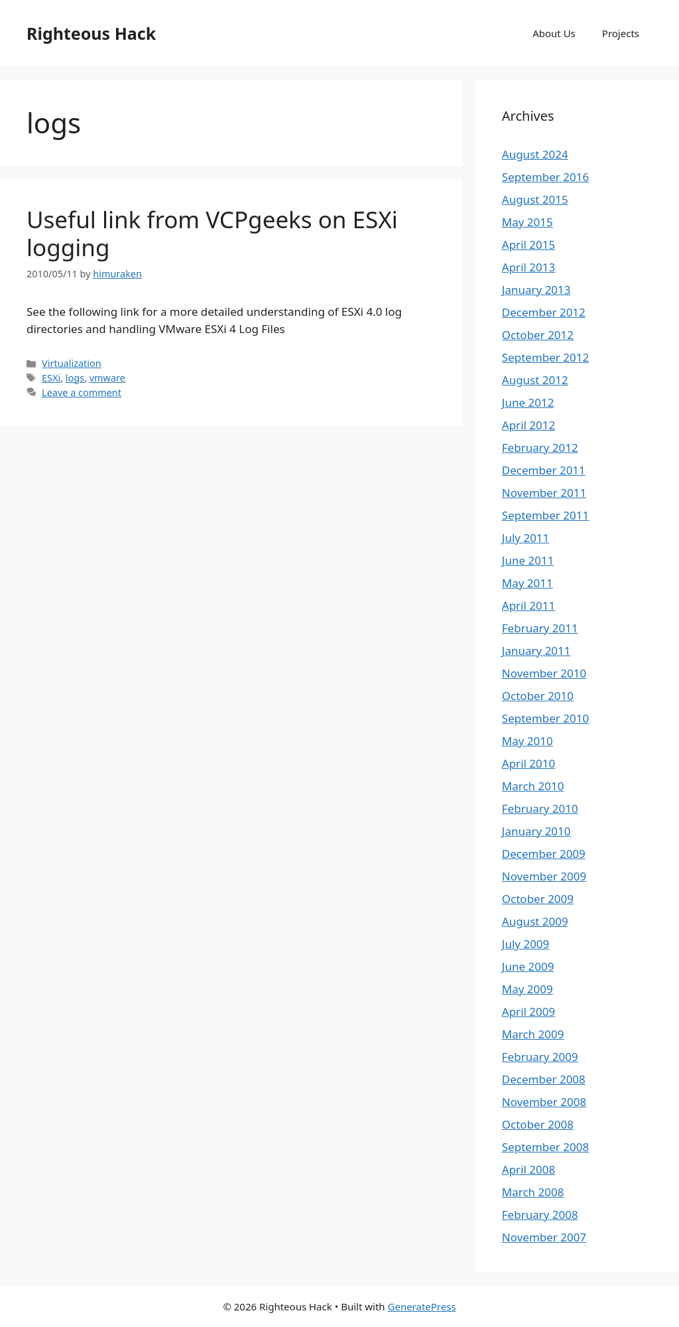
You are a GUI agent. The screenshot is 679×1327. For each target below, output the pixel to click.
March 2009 (533, 1034)
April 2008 (528, 1169)
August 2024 (535, 154)
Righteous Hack (91, 33)
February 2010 (540, 808)
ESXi (51, 378)
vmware (107, 378)
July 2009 (526, 943)
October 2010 (538, 695)
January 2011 (536, 650)
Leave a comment (81, 392)
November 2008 (544, 1101)
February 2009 (540, 1056)
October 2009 (538, 898)
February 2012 (540, 447)
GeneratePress (422, 1306)
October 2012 (538, 334)
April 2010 (528, 763)
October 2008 (538, 1124)
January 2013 (536, 289)
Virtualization (71, 363)
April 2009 (528, 1011)
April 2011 (528, 605)
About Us (554, 33)
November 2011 (544, 492)
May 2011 (527, 583)
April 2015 (528, 244)
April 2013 (528, 267)
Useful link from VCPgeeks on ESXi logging (212, 233)
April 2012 (528, 425)
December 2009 (544, 853)
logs (75, 378)
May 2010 (527, 740)
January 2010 (536, 831)
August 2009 (535, 921)
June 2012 (528, 402)
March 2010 (533, 786)
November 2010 (544, 673)
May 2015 (527, 222)
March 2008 (533, 1192)
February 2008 (540, 1214)
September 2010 (545, 718)
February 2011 (540, 628)
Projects (620, 33)
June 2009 (528, 966)
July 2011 (526, 537)
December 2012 (544, 312)
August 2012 (535, 379)
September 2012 (545, 357)
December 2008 (544, 1079)
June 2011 (528, 560)
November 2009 (544, 876)
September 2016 (545, 176)
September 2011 (545, 515)
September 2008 (545, 1146)
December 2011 (544, 470)
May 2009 (527, 989)
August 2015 (535, 199)
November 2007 (544, 1237)
